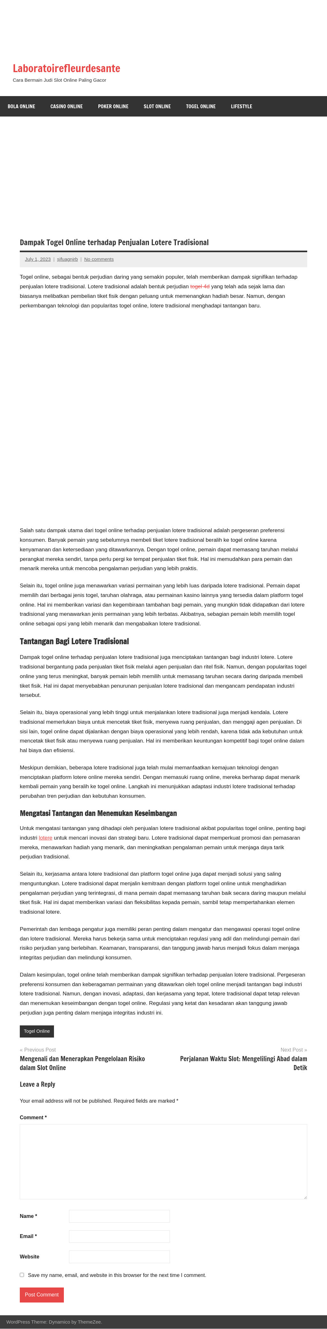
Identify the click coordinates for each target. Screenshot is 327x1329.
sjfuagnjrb (67, 259)
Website (29, 1257)
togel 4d (200, 286)
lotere (46, 838)
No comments (99, 259)
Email (28, 1236)
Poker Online (113, 106)
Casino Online (66, 106)
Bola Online (21, 106)
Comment (33, 1118)
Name (28, 1216)
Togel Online (201, 106)
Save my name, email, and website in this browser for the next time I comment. (117, 1275)
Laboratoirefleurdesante (71, 68)
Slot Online (157, 106)
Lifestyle (241, 106)
